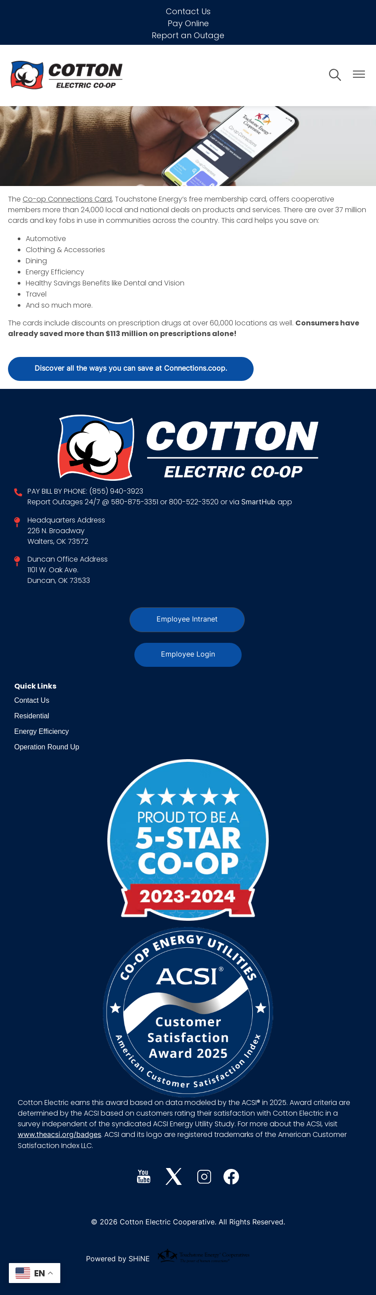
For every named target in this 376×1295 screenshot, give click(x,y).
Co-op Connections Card (67, 199)
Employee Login (188, 654)
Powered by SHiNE (118, 1259)
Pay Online (188, 23)
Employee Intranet (187, 619)
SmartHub (259, 502)
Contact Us (188, 11)
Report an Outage (188, 35)
